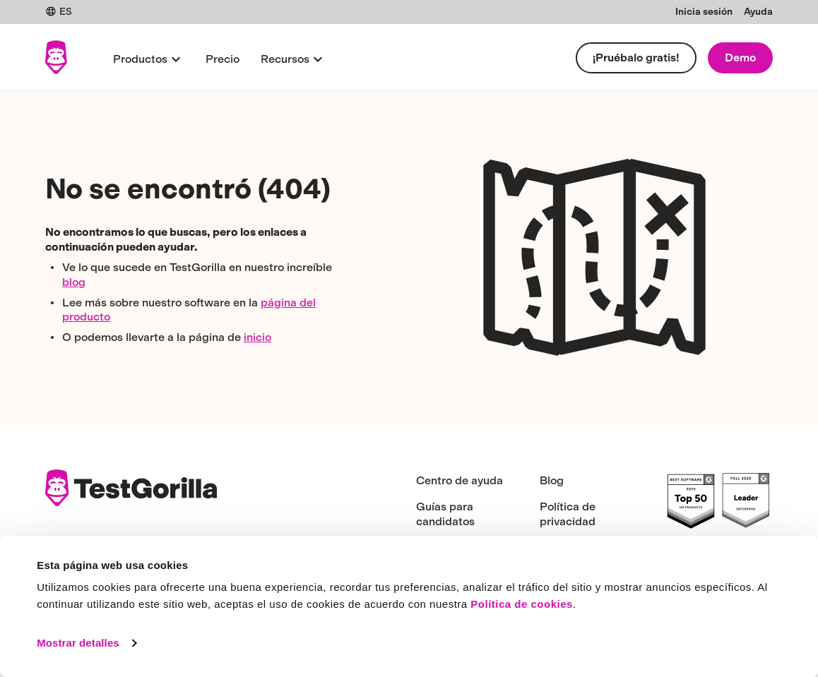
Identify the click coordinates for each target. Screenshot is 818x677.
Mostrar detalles (78, 643)
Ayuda (758, 12)
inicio (257, 337)
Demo (740, 57)
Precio (222, 59)
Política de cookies (521, 604)
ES (58, 12)
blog (73, 282)
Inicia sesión (704, 12)
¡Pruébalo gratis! (636, 57)
